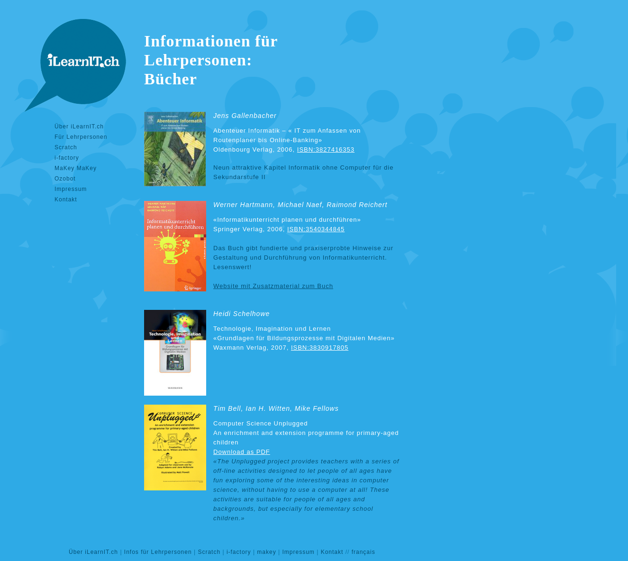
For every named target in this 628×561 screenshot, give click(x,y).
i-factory (67, 157)
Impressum (71, 189)
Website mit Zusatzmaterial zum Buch (273, 286)
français (363, 552)
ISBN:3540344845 (316, 229)
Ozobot (65, 178)
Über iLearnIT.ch (79, 126)
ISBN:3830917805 (319, 347)
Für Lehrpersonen (81, 137)
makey (266, 552)
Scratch (66, 147)
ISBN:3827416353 (326, 149)
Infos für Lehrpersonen (158, 552)
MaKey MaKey (76, 168)
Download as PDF (241, 451)
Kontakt (66, 199)
